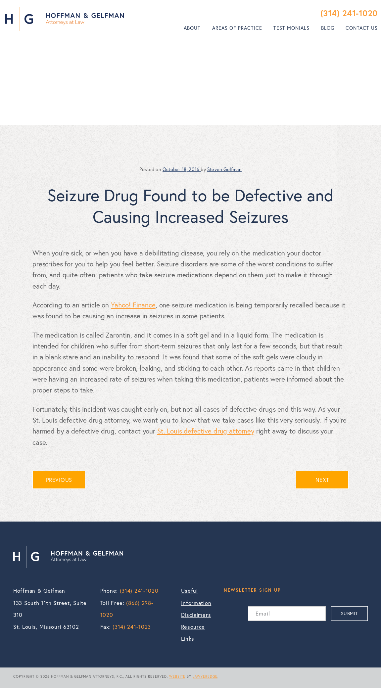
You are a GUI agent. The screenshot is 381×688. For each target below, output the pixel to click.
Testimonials (291, 28)
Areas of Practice (237, 28)
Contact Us (362, 28)
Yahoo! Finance (133, 304)
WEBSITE (177, 676)
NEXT (322, 479)
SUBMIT (349, 613)
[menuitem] (192, 28)
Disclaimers (196, 615)
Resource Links (193, 632)
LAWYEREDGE (205, 676)
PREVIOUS (59, 479)
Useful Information (196, 596)
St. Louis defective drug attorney (205, 431)
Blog (327, 28)
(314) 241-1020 (349, 13)
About (192, 28)
